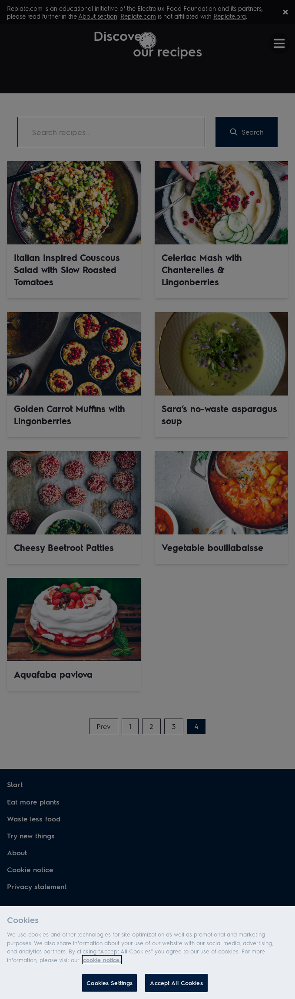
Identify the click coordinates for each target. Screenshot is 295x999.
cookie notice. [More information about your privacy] (102, 959)
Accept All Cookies (176, 982)
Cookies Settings (109, 982)
